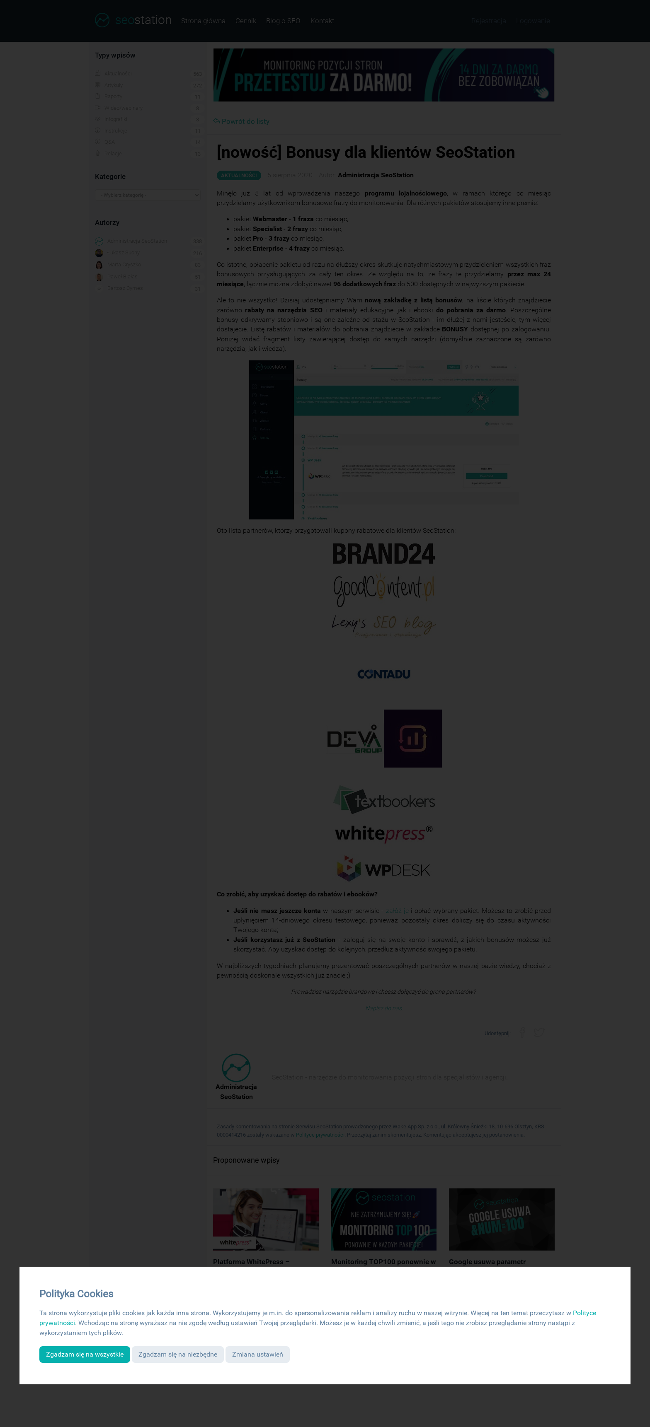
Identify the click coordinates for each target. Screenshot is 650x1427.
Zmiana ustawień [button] (257, 1354)
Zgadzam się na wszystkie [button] (85, 1354)
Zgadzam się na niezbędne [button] (177, 1354)
